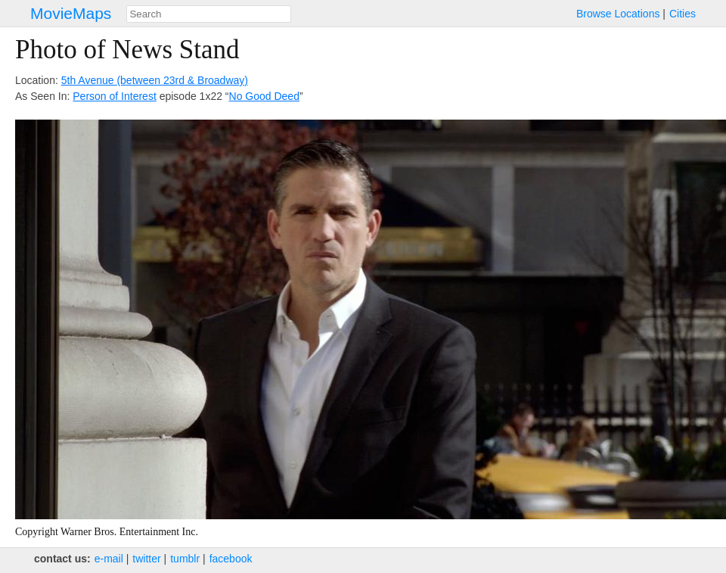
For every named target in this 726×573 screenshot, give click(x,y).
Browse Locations (618, 14)
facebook (231, 559)
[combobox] (208, 14)
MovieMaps (70, 13)
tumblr (185, 559)
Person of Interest (115, 96)
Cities (682, 14)
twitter (146, 559)
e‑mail (109, 559)
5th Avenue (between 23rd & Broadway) (154, 80)
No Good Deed (264, 96)
